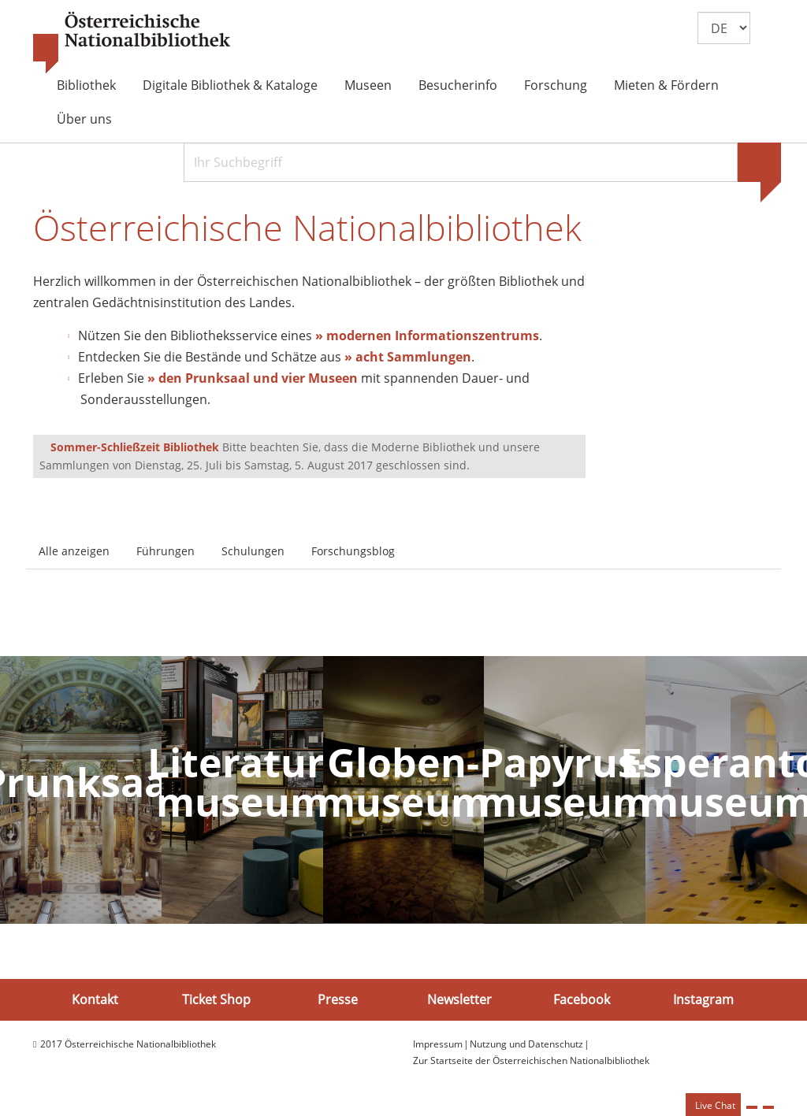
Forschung (555, 85)
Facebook (581, 999)
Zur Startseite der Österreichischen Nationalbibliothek (531, 1060)
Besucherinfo (457, 85)
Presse (338, 999)
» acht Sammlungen (407, 356)
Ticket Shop (216, 999)
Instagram (703, 999)
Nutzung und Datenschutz (526, 1044)
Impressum (438, 1044)
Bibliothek (86, 85)
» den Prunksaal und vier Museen (252, 378)
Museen (368, 85)
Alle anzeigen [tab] (74, 550)
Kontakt (95, 999)
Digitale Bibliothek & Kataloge (230, 85)
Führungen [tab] (165, 550)
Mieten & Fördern (666, 85)
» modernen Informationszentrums (427, 335)
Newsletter (459, 999)
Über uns (84, 119)
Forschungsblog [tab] (353, 550)
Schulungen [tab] (252, 550)
